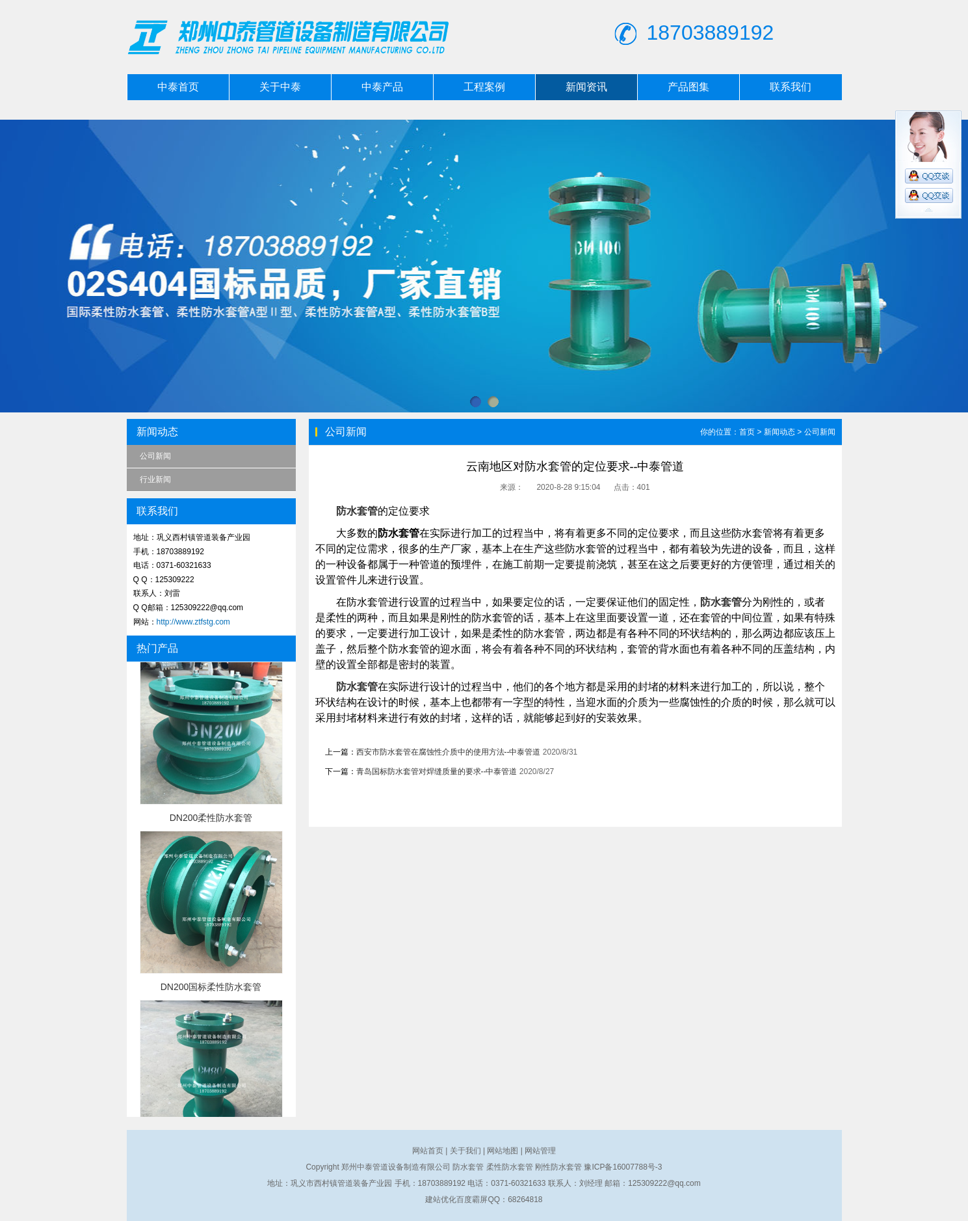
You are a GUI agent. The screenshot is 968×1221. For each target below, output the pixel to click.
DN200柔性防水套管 (211, 817)
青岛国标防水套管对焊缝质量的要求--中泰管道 (436, 771)
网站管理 (540, 1150)
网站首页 (427, 1150)
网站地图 (502, 1150)
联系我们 (790, 86)
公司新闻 (155, 456)
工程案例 (484, 86)
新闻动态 (779, 431)
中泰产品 (382, 86)
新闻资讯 (586, 86)
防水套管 (357, 511)
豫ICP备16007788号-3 (623, 1167)
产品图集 (688, 86)
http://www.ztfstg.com (193, 621)
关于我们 (465, 1150)
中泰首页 (178, 86)
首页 (747, 431)
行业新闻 (155, 479)
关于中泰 (280, 86)
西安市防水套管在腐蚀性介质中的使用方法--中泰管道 (448, 752)
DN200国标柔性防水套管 (211, 987)
